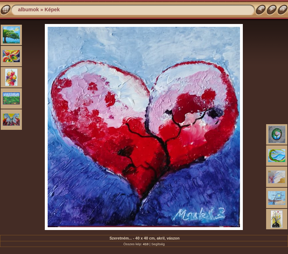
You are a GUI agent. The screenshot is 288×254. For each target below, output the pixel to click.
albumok (28, 9)
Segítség (158, 244)
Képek (52, 9)
